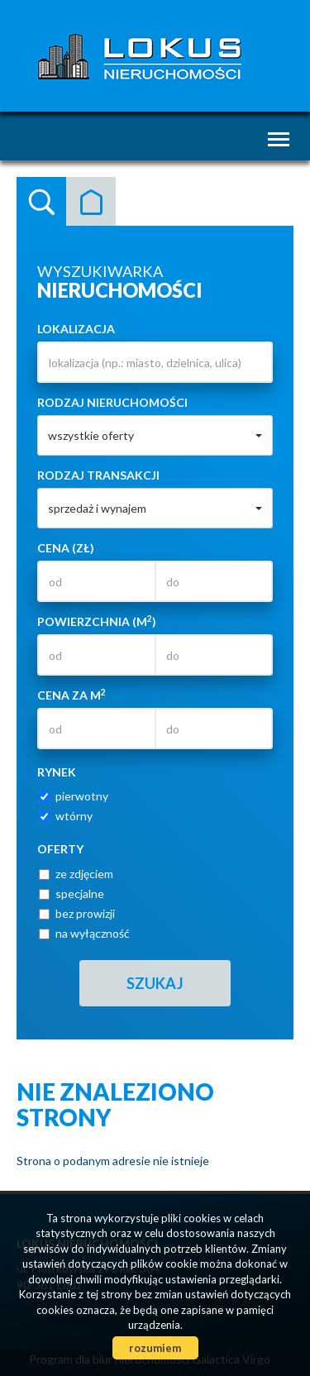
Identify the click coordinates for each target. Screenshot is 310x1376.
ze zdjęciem (76, 874)
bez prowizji (77, 913)
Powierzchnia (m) (96, 621)
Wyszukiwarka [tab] (41, 202)
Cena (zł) (65, 548)
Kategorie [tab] (91, 202)
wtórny (66, 816)
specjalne (71, 893)
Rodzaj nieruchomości (112, 402)
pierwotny (73, 796)
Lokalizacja (76, 329)
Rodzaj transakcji (98, 475)
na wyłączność (84, 933)
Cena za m (71, 694)
